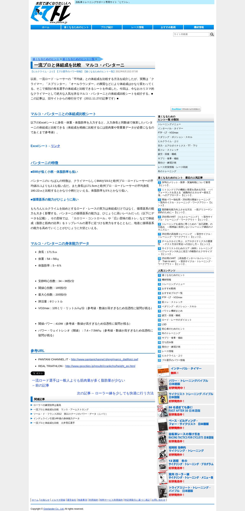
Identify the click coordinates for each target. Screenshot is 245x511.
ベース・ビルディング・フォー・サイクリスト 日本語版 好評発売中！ (185, 420)
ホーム (45, 27)
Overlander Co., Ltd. (53, 505)
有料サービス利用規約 (111, 496)
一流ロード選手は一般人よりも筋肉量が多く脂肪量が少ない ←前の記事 (78, 379)
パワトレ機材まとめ (172, 307)
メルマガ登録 (58, 496)
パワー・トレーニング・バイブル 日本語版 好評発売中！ (185, 380)
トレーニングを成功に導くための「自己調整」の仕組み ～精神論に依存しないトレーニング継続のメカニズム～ (185, 223)
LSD (164, 320)
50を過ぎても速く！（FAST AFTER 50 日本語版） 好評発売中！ (185, 407)
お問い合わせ (159, 496)
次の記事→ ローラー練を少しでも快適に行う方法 (115, 389)
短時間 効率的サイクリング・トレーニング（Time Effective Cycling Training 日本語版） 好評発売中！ (185, 447)
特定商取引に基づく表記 (137, 496)
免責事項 (82, 496)
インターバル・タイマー (170, 124)
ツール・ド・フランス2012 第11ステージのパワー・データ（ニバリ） (70, 410)
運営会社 (71, 496)
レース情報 (137, 27)
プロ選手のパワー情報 (173, 356)
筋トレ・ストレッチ (168, 146)
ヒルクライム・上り (168, 137)
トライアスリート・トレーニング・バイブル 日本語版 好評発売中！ (185, 487)
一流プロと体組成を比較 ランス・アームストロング (61, 405)
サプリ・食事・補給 (168, 154)
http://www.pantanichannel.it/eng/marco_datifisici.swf (104, 355)
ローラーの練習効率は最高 (47, 401)
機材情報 (199, 27)
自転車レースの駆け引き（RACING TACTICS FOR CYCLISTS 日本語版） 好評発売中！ (185, 434)
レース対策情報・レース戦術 (173, 163)
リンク (55, 142)
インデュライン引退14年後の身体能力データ (56, 414)
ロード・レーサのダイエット (177, 316)
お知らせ (45, 496)
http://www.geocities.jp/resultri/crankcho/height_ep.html (100, 362)
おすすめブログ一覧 (172, 289)
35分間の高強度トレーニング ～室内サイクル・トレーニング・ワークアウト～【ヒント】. (185, 231)
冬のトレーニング (167, 167)
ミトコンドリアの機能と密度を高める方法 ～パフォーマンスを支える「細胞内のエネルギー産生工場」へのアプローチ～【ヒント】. (185, 188)
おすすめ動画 (168, 27)
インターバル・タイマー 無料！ (185, 367)
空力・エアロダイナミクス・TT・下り (178, 142)
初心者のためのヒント (173, 325)
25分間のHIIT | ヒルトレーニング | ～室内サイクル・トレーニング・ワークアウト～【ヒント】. (185, 214)
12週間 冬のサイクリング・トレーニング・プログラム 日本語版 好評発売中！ (185, 461)
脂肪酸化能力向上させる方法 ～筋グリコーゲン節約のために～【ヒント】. (185, 207)
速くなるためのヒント (76, 27)
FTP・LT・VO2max (168, 129)
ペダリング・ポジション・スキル (175, 133)
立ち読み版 (167, 338)
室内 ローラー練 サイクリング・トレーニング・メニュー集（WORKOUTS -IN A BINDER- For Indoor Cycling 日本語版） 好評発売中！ (185, 474)
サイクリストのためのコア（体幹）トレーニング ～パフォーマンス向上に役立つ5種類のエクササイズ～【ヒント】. (186, 247)
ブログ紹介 (107, 27)
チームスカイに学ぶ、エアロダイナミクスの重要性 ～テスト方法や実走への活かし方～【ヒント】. (185, 239)
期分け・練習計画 (167, 159)
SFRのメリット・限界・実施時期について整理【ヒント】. (184, 180)
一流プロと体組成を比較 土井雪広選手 (54, 419)
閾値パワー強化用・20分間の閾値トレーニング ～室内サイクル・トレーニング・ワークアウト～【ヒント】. (185, 198)
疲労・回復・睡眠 (167, 150)
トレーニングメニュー (169, 120)
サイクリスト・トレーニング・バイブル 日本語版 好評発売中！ (185, 394)
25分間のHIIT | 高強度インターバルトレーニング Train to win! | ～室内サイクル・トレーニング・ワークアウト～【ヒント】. (185, 257)
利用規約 (93, 496)
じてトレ (52, 12)
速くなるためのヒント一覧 (78, 55)
